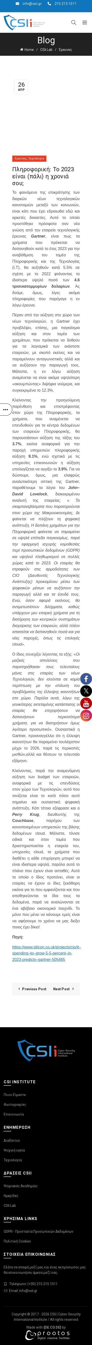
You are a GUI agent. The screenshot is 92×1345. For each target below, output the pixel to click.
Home (29, 50)
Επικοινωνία (14, 1114)
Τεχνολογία (36, 158)
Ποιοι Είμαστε (15, 1095)
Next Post (61, 989)
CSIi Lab (46, 50)
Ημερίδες (11, 1196)
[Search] (74, 22)
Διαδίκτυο (12, 1140)
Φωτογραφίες (15, 1104)
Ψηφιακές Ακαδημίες (21, 1186)
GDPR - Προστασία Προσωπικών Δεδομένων (38, 1231)
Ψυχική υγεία (14, 1150)
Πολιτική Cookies (17, 1241)
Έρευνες (65, 50)
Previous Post (34, 989)
